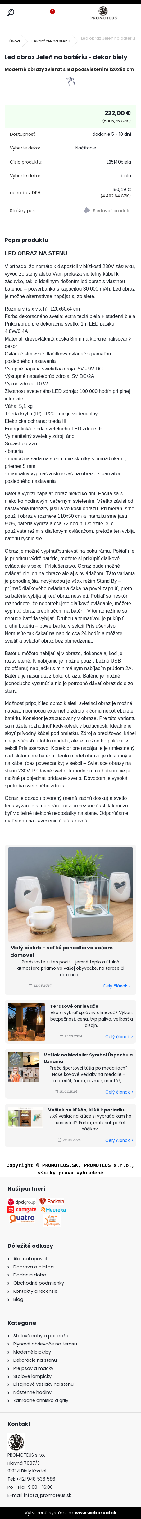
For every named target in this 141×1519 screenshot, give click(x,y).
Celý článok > (117, 986)
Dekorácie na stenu (50, 41)
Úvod (14, 41)
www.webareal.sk (95, 1513)
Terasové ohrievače (74, 1006)
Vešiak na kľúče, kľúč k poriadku (87, 1110)
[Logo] (103, 13)
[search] (10, 13)
